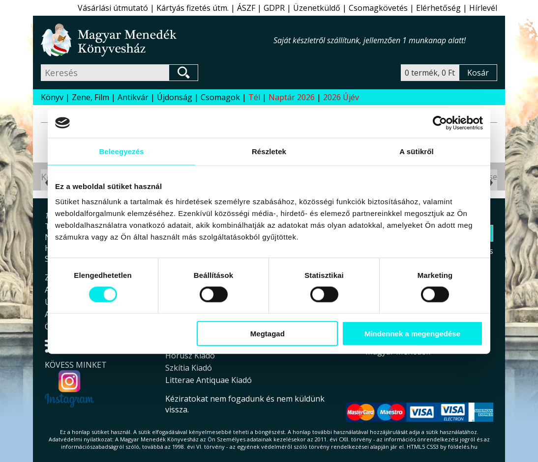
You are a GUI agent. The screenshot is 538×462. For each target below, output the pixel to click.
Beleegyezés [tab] (121, 151)
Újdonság (174, 97)
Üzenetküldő (316, 7)
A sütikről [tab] (416, 151)
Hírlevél (483, 7)
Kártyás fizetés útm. (192, 7)
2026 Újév (341, 97)
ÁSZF (246, 7)
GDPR (274, 7)
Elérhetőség (438, 7)
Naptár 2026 (292, 97)
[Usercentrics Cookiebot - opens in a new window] (440, 122)
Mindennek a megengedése (412, 333)
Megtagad (267, 333)
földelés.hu (463, 446)
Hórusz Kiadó (190, 355)
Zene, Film (90, 97)
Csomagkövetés (378, 7)
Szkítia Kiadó (188, 367)
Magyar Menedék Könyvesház (157, 40)
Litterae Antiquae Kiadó (208, 380)
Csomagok (220, 97)
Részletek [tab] (269, 151)
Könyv (52, 97)
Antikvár (133, 97)
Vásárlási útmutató (113, 7)
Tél (254, 97)
